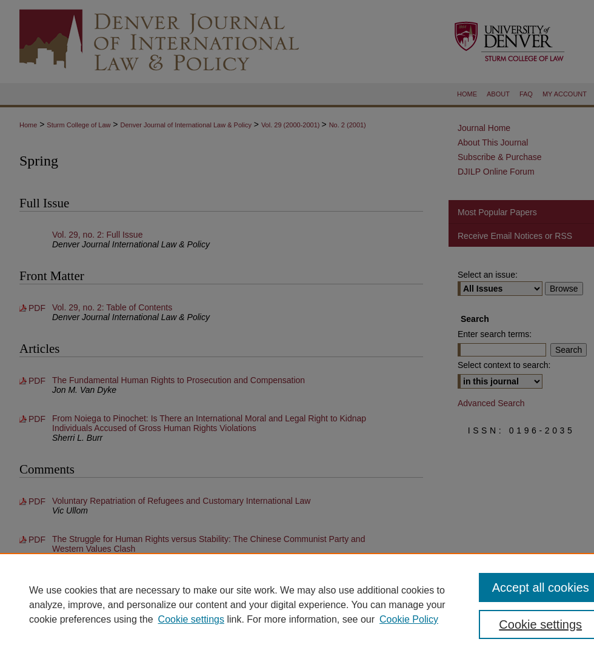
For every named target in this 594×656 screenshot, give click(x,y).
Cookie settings (191, 619)
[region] (297, 604)
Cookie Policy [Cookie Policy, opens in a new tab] (408, 619)
